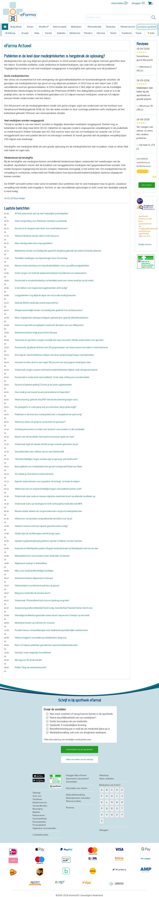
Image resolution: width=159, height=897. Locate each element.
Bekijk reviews (145, 244)
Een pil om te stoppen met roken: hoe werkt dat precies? (41, 228)
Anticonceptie (59, 26)
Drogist (25, 33)
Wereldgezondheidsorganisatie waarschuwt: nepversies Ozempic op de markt (52, 615)
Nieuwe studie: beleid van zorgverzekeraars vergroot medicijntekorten (48, 511)
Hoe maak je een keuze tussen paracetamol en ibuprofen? (42, 392)
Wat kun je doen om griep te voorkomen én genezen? (40, 422)
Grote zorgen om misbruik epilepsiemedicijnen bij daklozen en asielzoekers (50, 273)
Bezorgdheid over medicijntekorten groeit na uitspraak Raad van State (48, 466)
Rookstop (110, 26)
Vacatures (37, 799)
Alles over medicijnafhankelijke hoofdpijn (34, 570)
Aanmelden (119, 3)
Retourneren (39, 815)
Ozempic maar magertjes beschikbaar (33, 652)
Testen (113, 33)
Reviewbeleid (39, 822)
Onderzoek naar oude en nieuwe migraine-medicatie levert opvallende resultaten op (55, 496)
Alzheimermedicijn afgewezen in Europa (34, 578)
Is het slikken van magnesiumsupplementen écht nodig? (41, 288)
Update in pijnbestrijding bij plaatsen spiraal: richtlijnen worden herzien (48, 541)
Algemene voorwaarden (44, 828)
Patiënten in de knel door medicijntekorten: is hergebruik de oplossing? (48, 414)
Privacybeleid (39, 825)
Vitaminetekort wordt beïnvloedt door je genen (37, 585)
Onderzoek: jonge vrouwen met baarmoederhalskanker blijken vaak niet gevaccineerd (56, 370)
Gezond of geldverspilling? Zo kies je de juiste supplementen (43, 384)
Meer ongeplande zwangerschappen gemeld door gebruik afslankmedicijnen (51, 317)
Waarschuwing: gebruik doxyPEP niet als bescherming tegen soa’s (46, 399)
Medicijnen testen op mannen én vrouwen (35, 623)
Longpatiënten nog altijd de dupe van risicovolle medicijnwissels (45, 295)
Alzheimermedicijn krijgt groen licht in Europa (36, 332)
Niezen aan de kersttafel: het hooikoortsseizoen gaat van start (44, 436)
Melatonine (75, 33)
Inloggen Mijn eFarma (76, 775)
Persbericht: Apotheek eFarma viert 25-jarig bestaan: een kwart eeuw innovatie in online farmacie (61, 347)
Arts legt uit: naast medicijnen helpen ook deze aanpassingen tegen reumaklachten (54, 355)
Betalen (36, 812)
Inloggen (138, 3)
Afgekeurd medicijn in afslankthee (31, 563)
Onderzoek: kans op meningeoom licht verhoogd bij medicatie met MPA (48, 503)
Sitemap (37, 792)
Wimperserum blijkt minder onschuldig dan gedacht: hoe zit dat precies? (48, 310)
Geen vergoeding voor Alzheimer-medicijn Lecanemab (41, 221)
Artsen (30, 26)
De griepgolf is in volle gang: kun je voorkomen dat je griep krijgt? (45, 407)
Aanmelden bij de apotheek (79, 749)
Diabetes (61, 33)
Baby (36, 33)
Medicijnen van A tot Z (109, 785)
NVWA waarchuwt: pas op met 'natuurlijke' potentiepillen (41, 213)
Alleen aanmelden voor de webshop (79, 759)
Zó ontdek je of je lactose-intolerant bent (34, 474)
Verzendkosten (40, 805)
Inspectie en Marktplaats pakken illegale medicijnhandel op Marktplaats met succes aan (56, 548)
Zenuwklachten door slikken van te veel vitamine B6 (39, 451)
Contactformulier (40, 834)
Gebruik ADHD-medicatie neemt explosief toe (36, 303)
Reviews (142, 43)
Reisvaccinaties (73, 801)
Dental (48, 33)
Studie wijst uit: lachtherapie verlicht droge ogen (37, 533)
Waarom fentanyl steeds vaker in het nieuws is (37, 236)
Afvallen (44, 26)
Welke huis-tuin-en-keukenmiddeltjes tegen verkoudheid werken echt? (48, 489)
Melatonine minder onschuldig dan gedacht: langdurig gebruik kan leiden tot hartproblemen (58, 250)
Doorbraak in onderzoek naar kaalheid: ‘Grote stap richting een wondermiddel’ (52, 377)
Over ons (37, 796)
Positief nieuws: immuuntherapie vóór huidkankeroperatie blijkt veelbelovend (51, 630)
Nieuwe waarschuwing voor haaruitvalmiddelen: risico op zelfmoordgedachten (52, 265)
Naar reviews (147, 185)
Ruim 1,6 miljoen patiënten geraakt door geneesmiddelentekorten (46, 645)
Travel (138, 33)
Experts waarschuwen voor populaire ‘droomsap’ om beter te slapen (47, 481)
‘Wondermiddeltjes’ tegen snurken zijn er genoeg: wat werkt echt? (46, 459)
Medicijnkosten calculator (78, 798)
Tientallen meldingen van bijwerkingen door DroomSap (41, 258)
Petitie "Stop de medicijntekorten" (31, 667)
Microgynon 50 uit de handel (28, 660)
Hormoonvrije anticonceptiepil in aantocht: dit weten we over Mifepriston (49, 325)
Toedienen (127, 33)
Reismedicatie (94, 26)
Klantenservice (128, 26)
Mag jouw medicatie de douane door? (32, 593)
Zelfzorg (10, 33)
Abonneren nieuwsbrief (77, 778)
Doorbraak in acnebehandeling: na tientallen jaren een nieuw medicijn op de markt (54, 280)
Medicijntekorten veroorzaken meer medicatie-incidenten (42, 556)
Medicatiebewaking (75, 794)
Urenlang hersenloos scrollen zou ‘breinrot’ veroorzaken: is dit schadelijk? (49, 429)
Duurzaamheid (40, 818)
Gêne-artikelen (106, 778)
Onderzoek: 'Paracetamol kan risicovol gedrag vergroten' (42, 600)
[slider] (141, 52)
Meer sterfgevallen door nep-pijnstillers (33, 243)
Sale (151, 33)
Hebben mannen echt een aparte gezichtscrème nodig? (41, 526)
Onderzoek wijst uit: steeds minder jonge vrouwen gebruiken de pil (46, 444)
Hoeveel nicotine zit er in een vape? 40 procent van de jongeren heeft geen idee (53, 362)
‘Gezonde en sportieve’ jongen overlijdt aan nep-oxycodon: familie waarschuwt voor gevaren (59, 340)
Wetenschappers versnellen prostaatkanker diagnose (40, 637)
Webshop (104, 775)
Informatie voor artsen (76, 788)
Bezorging (38, 809)
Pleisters (88, 33)
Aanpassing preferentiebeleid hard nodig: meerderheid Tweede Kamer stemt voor (54, 608)
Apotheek (16, 26)
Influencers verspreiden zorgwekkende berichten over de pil (43, 518)
